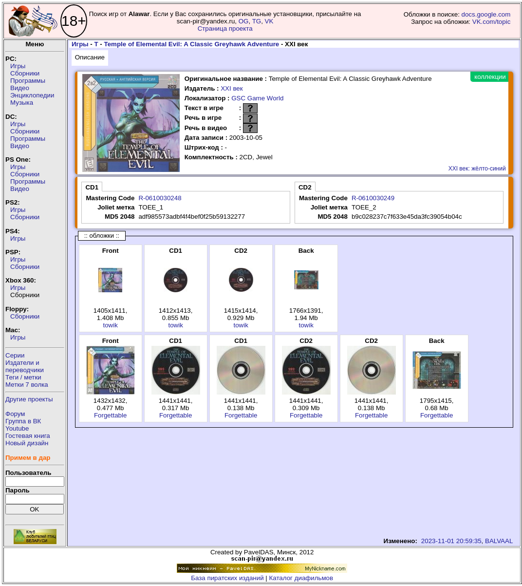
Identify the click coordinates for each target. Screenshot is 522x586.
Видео (19, 88)
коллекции (489, 76)
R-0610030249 (373, 198)
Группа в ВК (23, 421)
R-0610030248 (159, 198)
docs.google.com (486, 14)
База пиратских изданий (227, 578)
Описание (90, 57)
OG (244, 21)
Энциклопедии (32, 95)
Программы (27, 80)
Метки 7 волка (26, 384)
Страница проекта (225, 28)
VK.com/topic (491, 21)
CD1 (91, 187)
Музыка (21, 102)
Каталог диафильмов (301, 578)
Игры (17, 66)
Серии (14, 355)
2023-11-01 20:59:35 (451, 541)
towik (110, 325)
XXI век (231, 88)
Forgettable (110, 415)
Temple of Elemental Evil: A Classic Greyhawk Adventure (192, 44)
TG (256, 21)
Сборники (24, 73)
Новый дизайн (26, 443)
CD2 (305, 187)
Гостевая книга (27, 435)
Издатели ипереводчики (24, 366)
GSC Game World (257, 98)
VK (269, 21)
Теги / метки (23, 377)
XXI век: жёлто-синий (477, 168)
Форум (15, 413)
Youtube (17, 428)
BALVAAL (499, 541)
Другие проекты (29, 399)
